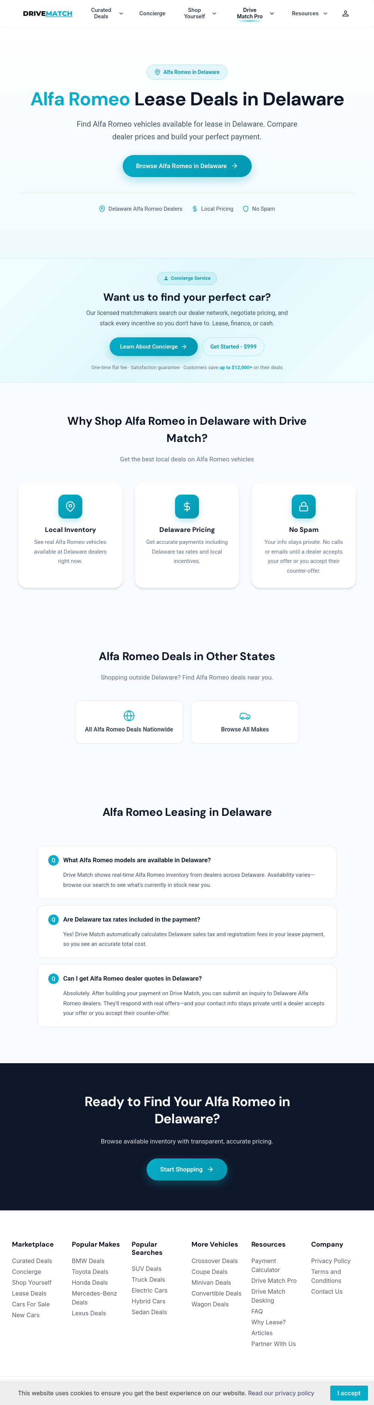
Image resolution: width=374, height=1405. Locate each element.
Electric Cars (150, 1290)
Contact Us (327, 1291)
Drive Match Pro (274, 1280)
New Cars (26, 1315)
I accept (349, 1393)
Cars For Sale (31, 1304)
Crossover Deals (214, 1261)
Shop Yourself (32, 1282)
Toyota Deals (90, 1271)
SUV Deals (147, 1268)
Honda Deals (90, 1282)
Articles (262, 1333)
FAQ (257, 1311)
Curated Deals (32, 1261)
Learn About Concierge (153, 346)
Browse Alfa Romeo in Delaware (187, 166)
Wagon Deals (210, 1304)
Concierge (152, 13)
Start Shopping (187, 1169)
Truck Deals (148, 1279)
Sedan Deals (149, 1312)
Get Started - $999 (233, 346)
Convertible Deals (216, 1293)
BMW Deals (88, 1261)
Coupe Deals (209, 1271)
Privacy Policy (331, 1261)
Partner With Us (273, 1343)
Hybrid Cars (148, 1301)
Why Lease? (268, 1322)
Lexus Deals (89, 1313)
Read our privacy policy (281, 1393)
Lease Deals (29, 1293)
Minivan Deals (211, 1282)
